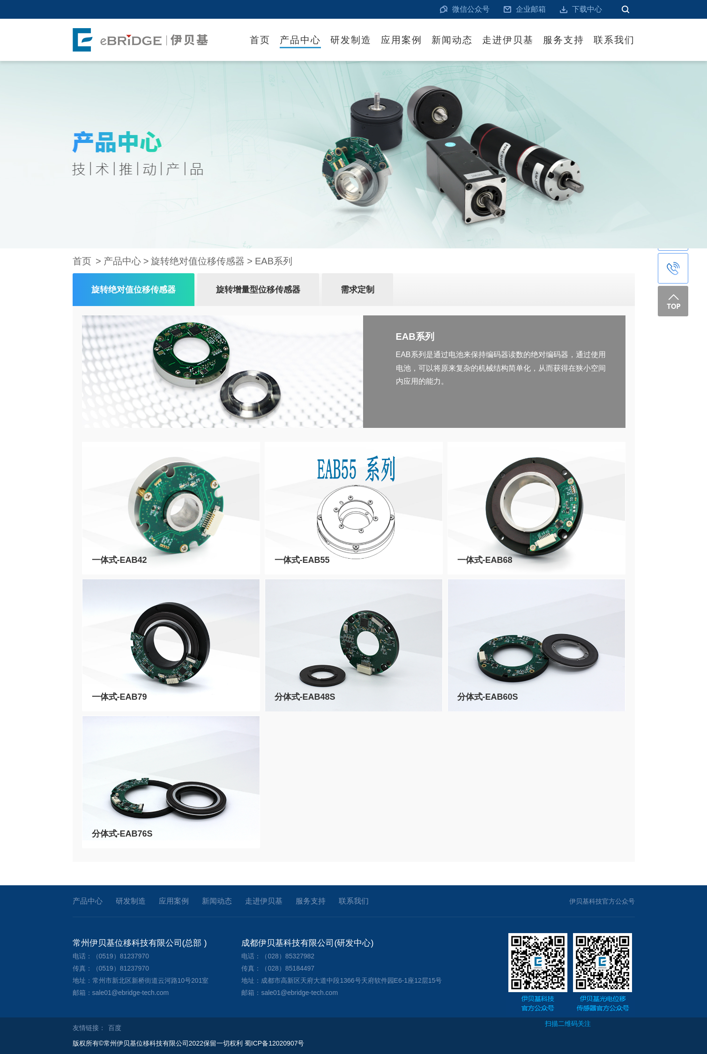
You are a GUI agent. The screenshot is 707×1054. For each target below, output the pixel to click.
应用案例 (401, 40)
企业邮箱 (531, 9)
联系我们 (614, 40)
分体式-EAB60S (487, 697)
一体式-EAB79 (119, 697)
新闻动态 (452, 40)
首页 (260, 40)
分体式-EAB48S (305, 697)
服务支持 (563, 40)
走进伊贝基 (508, 40)
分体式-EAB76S (122, 833)
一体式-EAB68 (485, 560)
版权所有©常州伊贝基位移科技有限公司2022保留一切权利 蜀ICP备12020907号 (189, 1043)
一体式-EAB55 (302, 560)
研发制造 (351, 40)
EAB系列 (273, 261)
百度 (114, 1028)
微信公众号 (471, 9)
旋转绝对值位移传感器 (198, 261)
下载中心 (587, 9)
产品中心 (300, 40)
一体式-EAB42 (119, 560)
